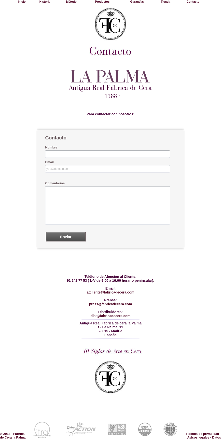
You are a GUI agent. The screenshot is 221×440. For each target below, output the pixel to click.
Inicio (22, 1)
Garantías (137, 1)
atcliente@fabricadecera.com (110, 292)
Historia (44, 1)
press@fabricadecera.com (110, 304)
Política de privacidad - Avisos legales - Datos (203, 435)
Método (71, 1)
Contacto (193, 1)
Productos (102, 1)
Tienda (165, 1)
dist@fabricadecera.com (110, 316)
